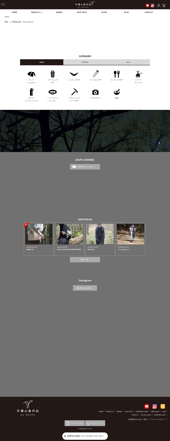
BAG (128, 62)
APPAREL (85, 62)
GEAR (41, 62)
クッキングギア (116, 80)
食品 (117, 98)
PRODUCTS (37, 12)
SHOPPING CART (160, 415)
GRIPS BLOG (85, 219)
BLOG (126, 12)
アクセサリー (95, 98)
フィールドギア (95, 80)
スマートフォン (74, 423)
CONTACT (149, 12)
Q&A (164, 411)
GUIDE (104, 12)
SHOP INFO (82, 12)
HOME (14, 12)
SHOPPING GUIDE (141, 411)
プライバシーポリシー (158, 419)
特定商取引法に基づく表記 (137, 419)
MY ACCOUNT (146, 415)
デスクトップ (94, 423)
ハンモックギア (74, 80)
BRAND (59, 12)
